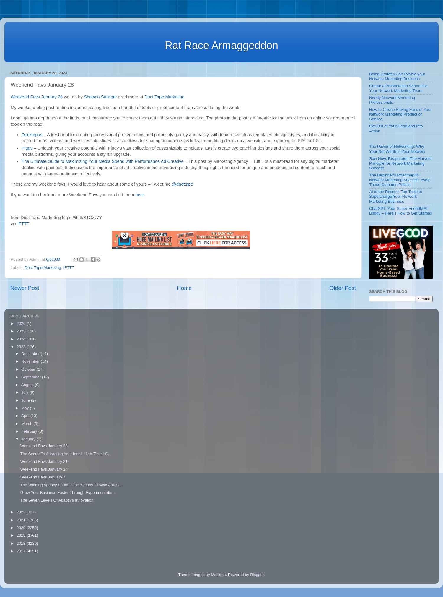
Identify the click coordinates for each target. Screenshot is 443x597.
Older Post (343, 288)
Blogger (257, 574)
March (27, 423)
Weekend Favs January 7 (43, 477)
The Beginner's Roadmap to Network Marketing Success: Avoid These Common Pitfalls (400, 180)
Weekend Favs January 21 (44, 461)
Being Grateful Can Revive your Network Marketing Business (397, 76)
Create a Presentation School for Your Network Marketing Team (398, 88)
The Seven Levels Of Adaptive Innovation (57, 500)
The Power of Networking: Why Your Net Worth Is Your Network (397, 148)
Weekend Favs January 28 (37, 97)
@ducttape (182, 184)
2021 (22, 520)
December (31, 353)
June (26, 400)
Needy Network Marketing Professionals (392, 100)
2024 (22, 339)
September (31, 377)
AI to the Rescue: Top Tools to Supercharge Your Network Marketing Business (395, 196)
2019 (22, 535)
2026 (22, 323)
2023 (22, 347)
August (28, 384)
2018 (22, 543)
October (29, 369)
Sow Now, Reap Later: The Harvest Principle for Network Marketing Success (400, 163)
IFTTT (23, 223)
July (25, 392)
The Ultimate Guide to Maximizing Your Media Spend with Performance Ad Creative (103, 161)
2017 (22, 551)
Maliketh (218, 574)
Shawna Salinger (100, 97)
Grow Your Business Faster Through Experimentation (67, 492)
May (25, 408)
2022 (22, 512)
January (29, 439)
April (25, 415)
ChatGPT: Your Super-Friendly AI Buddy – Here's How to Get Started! (400, 210)
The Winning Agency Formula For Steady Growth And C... (71, 485)
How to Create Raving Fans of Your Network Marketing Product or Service (400, 114)
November (31, 361)
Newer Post (24, 288)
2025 (22, 331)
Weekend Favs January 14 (44, 469)
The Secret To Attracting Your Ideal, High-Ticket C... (65, 454)
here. (140, 194)
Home (184, 288)
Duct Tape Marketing (164, 97)
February (29, 431)
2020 (22, 527)
